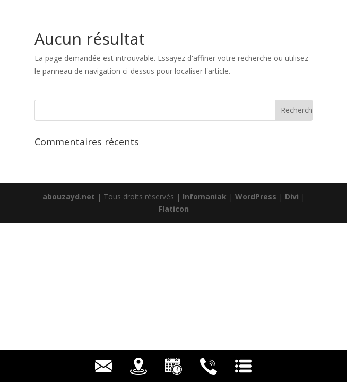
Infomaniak (205, 197)
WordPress (255, 197)
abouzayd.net (68, 197)
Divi (292, 197)
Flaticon (174, 209)
